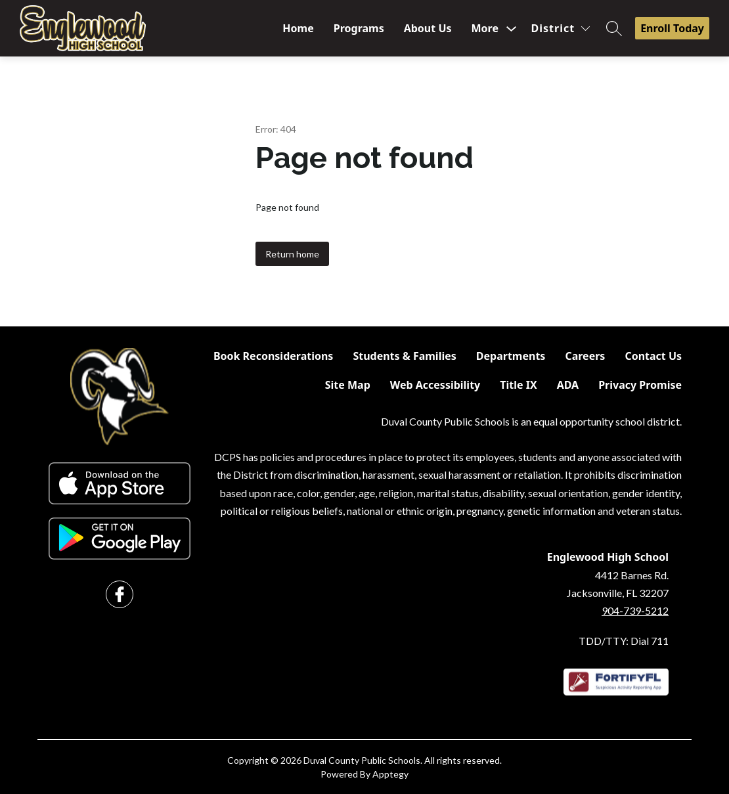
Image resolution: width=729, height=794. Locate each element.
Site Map (347, 385)
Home (297, 28)
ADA (568, 385)
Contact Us (653, 356)
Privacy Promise (640, 385)
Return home (292, 253)
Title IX (518, 385)
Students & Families (404, 356)
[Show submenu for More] (485, 28)
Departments (511, 356)
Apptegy (390, 774)
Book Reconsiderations (273, 356)
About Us (428, 28)
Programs (359, 28)
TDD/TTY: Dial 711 (624, 640)
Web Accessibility (435, 385)
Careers (585, 356)
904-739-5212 (635, 610)
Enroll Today (672, 28)
